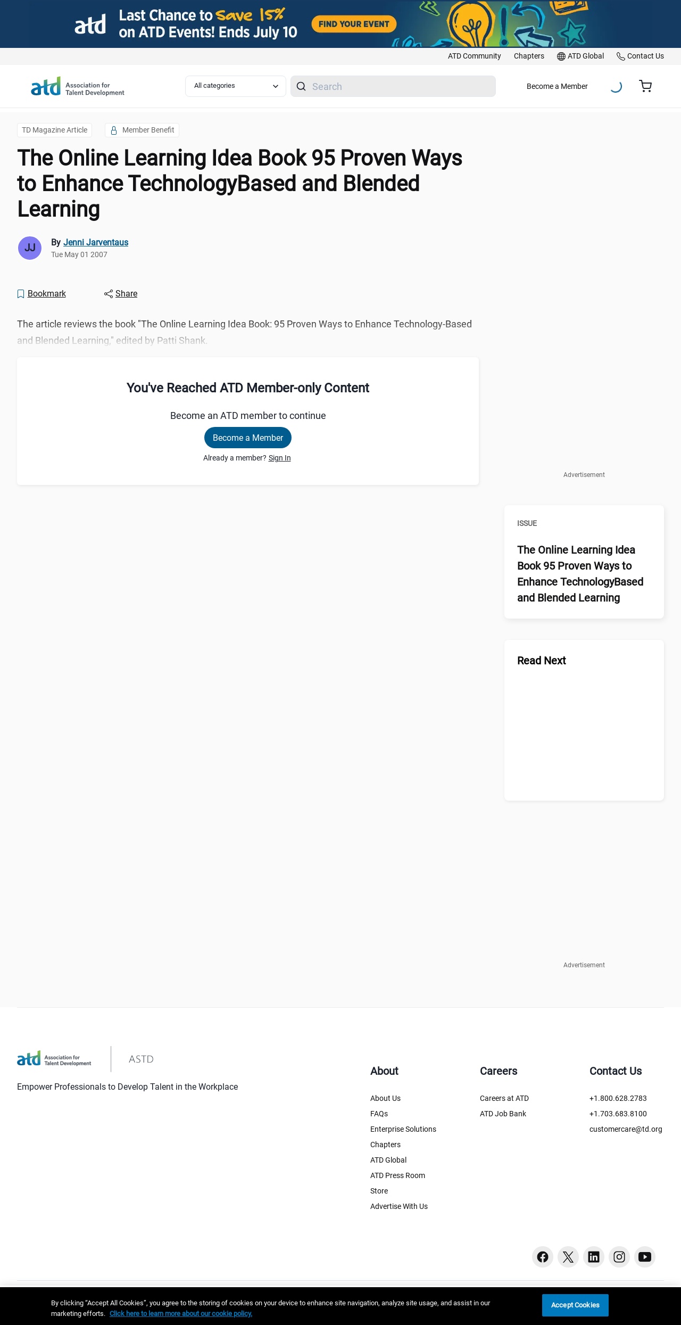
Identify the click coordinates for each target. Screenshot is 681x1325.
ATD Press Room (397, 1175)
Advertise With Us (399, 1206)
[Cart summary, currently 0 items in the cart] (649, 86)
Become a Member (557, 86)
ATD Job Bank (503, 1113)
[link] (474, 56)
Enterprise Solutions (403, 1129)
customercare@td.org (625, 1129)
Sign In (280, 458)
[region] (340, 1306)
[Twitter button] (568, 1257)
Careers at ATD (504, 1098)
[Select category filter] (235, 86)
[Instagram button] (619, 1257)
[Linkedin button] (593, 1257)
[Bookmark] (41, 294)
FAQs (379, 1113)
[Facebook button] (542, 1257)
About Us (385, 1098)
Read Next (541, 660)
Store (379, 1191)
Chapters (385, 1144)
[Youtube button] (644, 1257)
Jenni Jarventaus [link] (95, 242)
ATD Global (388, 1160)
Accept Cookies (575, 1305)
